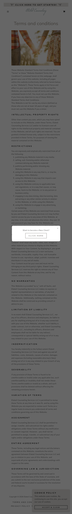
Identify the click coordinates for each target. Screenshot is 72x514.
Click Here (36, 235)
